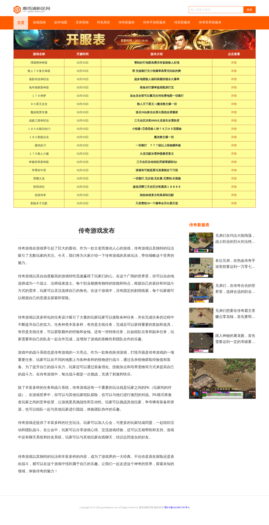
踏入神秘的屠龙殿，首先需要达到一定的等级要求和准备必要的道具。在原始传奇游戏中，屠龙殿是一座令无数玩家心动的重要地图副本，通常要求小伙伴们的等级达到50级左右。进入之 (235, 339)
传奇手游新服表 (154, 22)
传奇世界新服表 (210, 22)
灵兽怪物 (82, 22)
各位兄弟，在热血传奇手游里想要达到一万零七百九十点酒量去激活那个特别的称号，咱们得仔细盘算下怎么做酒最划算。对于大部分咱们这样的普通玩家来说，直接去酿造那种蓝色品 (235, 264)
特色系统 (103, 22)
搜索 (249, 9)
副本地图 (60, 22)
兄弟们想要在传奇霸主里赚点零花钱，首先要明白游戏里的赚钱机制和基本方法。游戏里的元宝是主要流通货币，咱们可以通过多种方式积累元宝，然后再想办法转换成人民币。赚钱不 (235, 314)
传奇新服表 (126, 22)
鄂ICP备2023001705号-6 (176, 507)
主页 (20, 23)
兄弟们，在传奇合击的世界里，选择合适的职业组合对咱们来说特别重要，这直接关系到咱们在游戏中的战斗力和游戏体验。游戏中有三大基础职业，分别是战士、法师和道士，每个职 (235, 289)
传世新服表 (182, 22)
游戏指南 (39, 22)
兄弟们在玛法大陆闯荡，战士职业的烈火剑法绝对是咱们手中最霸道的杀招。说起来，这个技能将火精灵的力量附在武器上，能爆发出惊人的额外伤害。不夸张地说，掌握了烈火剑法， (235, 239)
